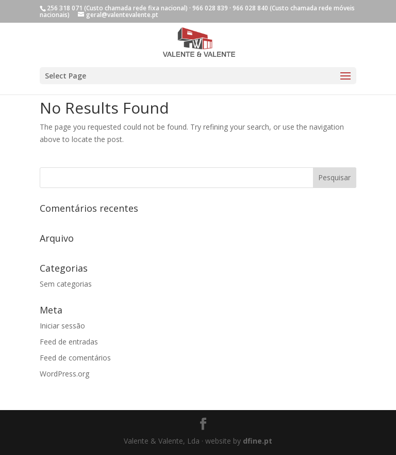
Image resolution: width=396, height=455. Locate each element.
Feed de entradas (69, 342)
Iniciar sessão (62, 326)
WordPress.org (64, 374)
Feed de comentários (75, 358)
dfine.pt (257, 441)
